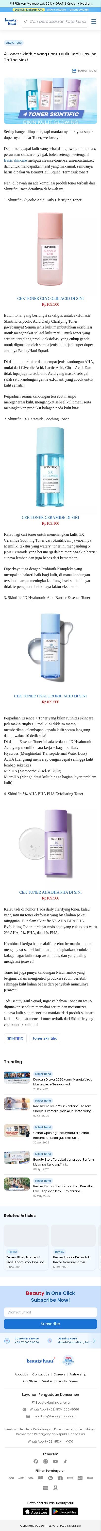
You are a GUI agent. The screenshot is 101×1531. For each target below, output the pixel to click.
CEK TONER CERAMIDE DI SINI (50, 517)
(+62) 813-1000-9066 (63, 1409)
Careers (59, 1374)
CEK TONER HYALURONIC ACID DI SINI (50, 696)
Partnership (77, 1374)
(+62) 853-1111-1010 (59, 1441)
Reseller (46, 1381)
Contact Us (40, 1374)
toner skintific (45, 1038)
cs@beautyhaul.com (59, 1416)
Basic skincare (15, 160)
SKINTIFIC (15, 1038)
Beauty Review (67, 1381)
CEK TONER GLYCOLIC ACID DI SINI (50, 298)
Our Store (30, 1381)
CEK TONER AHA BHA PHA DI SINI (50, 892)
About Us (21, 1374)
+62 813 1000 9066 (27, 1342)
